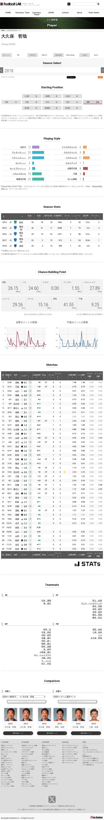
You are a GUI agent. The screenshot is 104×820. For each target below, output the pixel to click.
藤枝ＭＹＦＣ (25, 775)
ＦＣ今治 (24, 780)
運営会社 (62, 806)
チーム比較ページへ (26, 702)
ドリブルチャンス (69, 147)
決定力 (23, 147)
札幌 (17, 459)
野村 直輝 (46, 646)
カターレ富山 (25, 771)
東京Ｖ (16, 408)
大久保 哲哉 (96, 638)
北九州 (16, 404)
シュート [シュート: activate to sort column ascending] (76, 217)
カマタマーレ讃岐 (47, 773)
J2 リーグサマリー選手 (69, 754)
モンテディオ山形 (27, 754)
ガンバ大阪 (4, 773)
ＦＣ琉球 (45, 786)
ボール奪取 (72, 179)
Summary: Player (36, 13)
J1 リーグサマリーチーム (70, 745)
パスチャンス (71, 158)
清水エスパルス (6, 767)
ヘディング (19, 158)
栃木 (21, 222)
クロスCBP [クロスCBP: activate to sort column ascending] (89, 375)
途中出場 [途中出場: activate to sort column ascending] (48, 217)
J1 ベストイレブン (68, 750)
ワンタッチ (19, 152)
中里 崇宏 (46, 632)
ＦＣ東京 (4, 756)
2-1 (25, 399)
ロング (21, 163)
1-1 (25, 408)
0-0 (25, 395)
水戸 (17, 442)
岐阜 (17, 451)
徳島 (17, 421)
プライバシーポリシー (51, 806)
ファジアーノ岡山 (6, 780)
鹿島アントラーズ (6, 745)
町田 (17, 455)
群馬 (21, 246)
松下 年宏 (46, 663)
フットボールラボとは (90, 750)
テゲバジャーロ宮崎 (27, 786)
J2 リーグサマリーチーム (70, 752)
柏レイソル (4, 754)
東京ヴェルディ (6, 758)
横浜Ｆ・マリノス (6, 765)
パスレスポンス (19, 174)
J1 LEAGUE (4, 742)
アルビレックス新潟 (27, 769)
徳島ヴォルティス (27, 777)
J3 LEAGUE (45, 742)
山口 (17, 391)
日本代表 (85, 748)
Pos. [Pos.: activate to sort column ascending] (44, 376)
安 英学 (47, 649)
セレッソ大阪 (5, 775)
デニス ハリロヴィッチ (91, 603)
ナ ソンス (46, 661)
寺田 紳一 (46, 641)
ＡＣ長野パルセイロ (48, 756)
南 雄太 (47, 603)
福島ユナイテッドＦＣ (49, 745)
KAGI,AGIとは (87, 756)
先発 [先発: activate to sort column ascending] (39, 217)
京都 (17, 434)
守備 (75, 174)
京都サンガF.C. (5, 771)
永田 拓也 (97, 612)
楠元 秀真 (97, 615)
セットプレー (18, 168)
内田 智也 (46, 635)
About (79, 12)
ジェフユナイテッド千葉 (9, 752)
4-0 (25, 404)
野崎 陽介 (46, 644)
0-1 (25, 382)
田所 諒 (47, 629)
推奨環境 (39, 806)
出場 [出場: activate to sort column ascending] (29, 217)
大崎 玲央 (46, 658)
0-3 (25, 446)
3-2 (25, 480)
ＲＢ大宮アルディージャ (29, 760)
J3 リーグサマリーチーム (70, 758)
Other (84, 742)
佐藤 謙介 (46, 638)
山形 (17, 438)
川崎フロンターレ (6, 762)
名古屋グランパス (6, 769)
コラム (85, 745)
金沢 (17, 399)
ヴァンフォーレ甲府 (27, 767)
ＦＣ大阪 (45, 765)
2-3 (25, 549)
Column (65, 12)
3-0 (25, 421)
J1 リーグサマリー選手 (69, 748)
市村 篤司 (97, 609)
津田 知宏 (97, 629)
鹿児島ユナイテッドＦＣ (50, 784)
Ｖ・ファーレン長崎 (7, 786)
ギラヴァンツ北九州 (48, 780)
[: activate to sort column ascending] (8, 217)
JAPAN (51, 12)
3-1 (25, 412)
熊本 (17, 463)
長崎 (17, 412)
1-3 (25, 425)
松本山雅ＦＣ (46, 754)
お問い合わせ (70, 806)
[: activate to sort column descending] (3, 217)
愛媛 (17, 395)
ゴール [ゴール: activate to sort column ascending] (67, 217)
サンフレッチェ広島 (7, 782)
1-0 (25, 455)
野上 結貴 (97, 600)
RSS (100, 77)
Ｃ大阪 (16, 429)
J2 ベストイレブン (68, 756)
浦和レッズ (4, 750)
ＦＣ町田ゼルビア (6, 760)
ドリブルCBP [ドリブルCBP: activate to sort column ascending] (98, 375)
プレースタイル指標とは (90, 758)
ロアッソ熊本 (46, 782)
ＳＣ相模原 (45, 752)
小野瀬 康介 (45, 652)
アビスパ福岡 (5, 784)
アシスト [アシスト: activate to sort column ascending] (95, 217)
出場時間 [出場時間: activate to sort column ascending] (57, 217)
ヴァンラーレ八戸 (27, 748)
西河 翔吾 (97, 606)
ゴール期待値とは (88, 765)
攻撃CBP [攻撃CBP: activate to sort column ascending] (72, 376)
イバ (100, 635)
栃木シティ (25, 758)
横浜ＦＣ (24, 762)
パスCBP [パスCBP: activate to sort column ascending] (81, 376)
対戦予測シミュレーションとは (92, 762)
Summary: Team (22, 12)
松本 (17, 549)
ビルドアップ (71, 163)
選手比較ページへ (77, 702)
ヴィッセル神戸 (6, 777)
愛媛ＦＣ (45, 775)
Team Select (93, 12)
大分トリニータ (26, 784)
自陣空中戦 (72, 168)
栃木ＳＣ (45, 748)
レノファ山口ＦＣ (47, 771)
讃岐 (17, 382)
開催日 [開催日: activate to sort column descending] (8, 376)
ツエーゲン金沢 (47, 758)
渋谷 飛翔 (46, 600)
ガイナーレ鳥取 (47, 769)
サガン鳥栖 (25, 782)
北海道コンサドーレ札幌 (29, 745)
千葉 (17, 387)
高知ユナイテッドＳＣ (49, 777)
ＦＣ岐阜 (45, 760)
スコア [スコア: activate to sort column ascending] (24, 376)
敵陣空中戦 (21, 179)
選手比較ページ (18, 733)
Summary (65, 742)
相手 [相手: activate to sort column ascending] (16, 376)
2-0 (25, 391)
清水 (17, 446)
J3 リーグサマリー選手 (69, 760)
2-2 (25, 472)
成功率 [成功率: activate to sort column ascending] (86, 217)
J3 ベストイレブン (68, 762)
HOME (8, 12)
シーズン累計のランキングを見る (89, 314)
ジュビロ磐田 (25, 773)
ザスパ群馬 (45, 750)
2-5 (25, 459)
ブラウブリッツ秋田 (27, 752)
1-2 (25, 451)
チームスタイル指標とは (90, 760)
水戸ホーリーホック (7, 748)
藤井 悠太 (97, 617)
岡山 (17, 416)
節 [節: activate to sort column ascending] (3, 376)
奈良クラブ (45, 767)
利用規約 (33, 806)
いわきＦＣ (25, 756)
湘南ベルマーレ (26, 765)
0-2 (25, 416)
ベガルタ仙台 (25, 750)
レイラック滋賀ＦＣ (48, 762)
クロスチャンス (70, 152)
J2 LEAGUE (25, 742)
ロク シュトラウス (42, 655)
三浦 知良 (97, 632)
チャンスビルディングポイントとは (37, 314)
